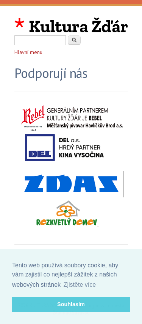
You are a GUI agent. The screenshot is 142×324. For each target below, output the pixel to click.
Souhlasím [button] (71, 304)
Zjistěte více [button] (80, 284)
